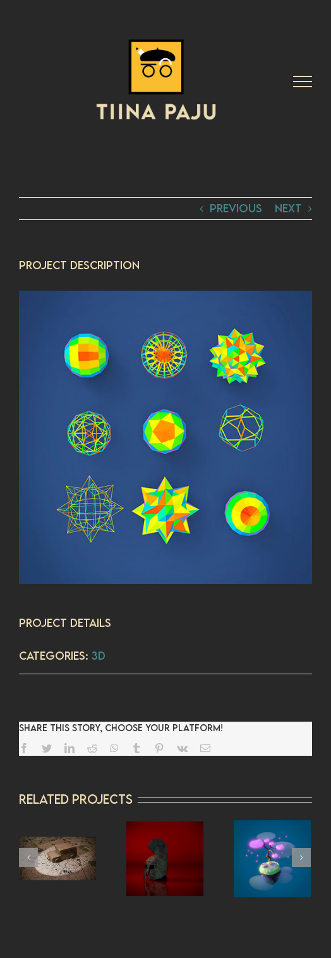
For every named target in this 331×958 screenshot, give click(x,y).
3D (98, 655)
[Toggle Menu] (302, 81)
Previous (236, 208)
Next (288, 208)
